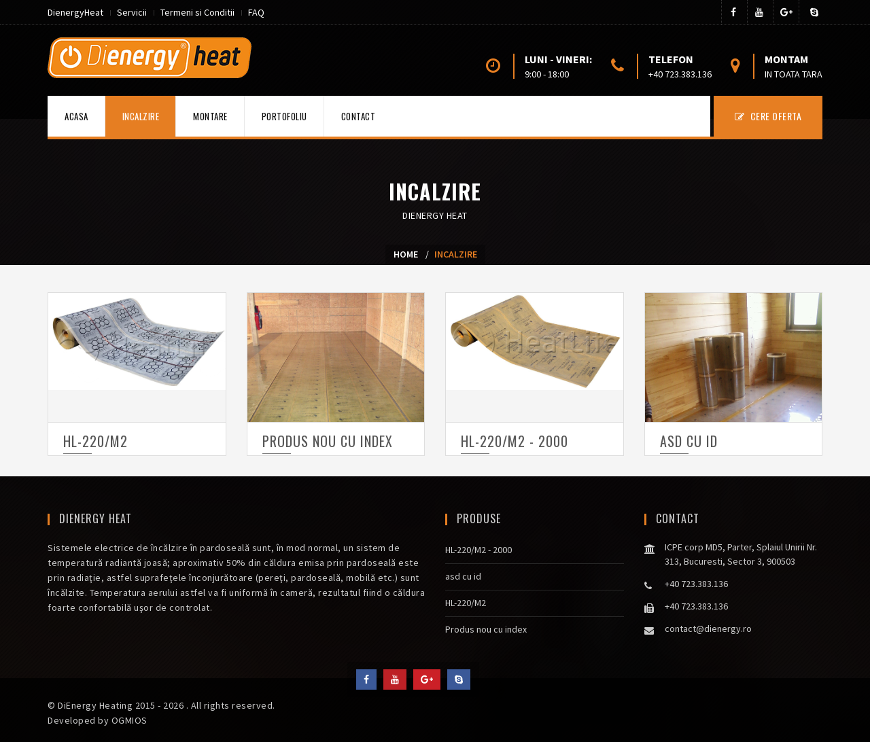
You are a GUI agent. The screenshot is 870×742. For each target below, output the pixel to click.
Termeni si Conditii (197, 12)
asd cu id (689, 441)
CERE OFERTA (768, 116)
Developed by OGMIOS (97, 720)
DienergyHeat (75, 12)
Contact (358, 116)
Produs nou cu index (327, 441)
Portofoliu (284, 116)
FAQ (256, 12)
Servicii (132, 12)
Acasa (76, 116)
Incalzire (141, 116)
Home (406, 254)
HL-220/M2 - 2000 (514, 441)
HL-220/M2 (95, 441)
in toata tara (793, 74)
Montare (210, 116)
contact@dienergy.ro (708, 628)
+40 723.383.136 (680, 74)
